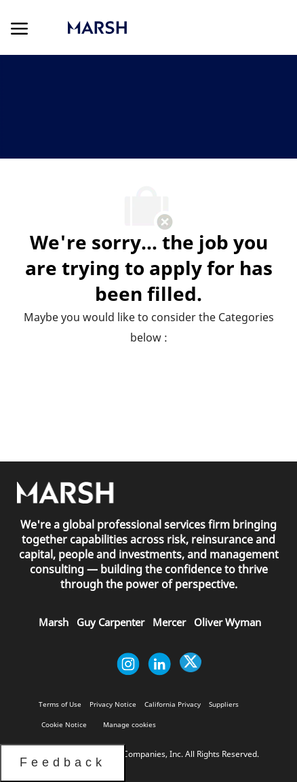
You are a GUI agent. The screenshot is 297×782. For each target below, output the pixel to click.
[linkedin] (159, 664)
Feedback (63, 762)
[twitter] (190, 664)
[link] (140, 27)
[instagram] (128, 664)
